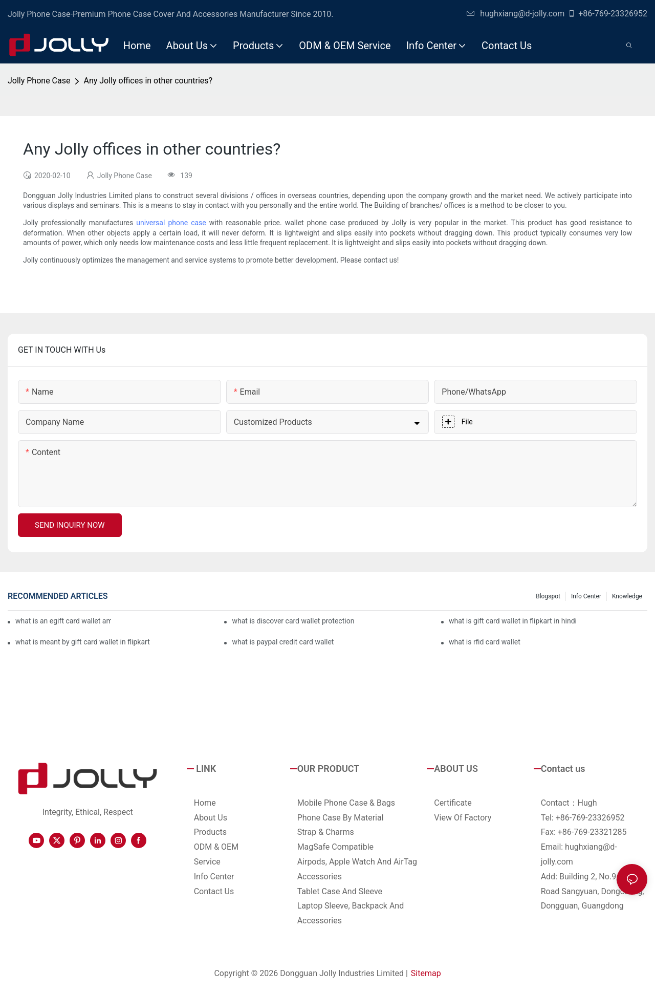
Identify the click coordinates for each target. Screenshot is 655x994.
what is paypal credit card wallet (283, 642)
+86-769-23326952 (607, 13)
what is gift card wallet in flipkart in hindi (513, 621)
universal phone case (171, 223)
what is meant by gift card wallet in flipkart (82, 642)
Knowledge (627, 596)
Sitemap (426, 973)
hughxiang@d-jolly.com (515, 13)
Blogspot (548, 596)
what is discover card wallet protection (293, 621)
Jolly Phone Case (39, 80)
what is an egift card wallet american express (63, 621)
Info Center (586, 596)
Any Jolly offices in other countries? (147, 80)
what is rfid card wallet (484, 642)
